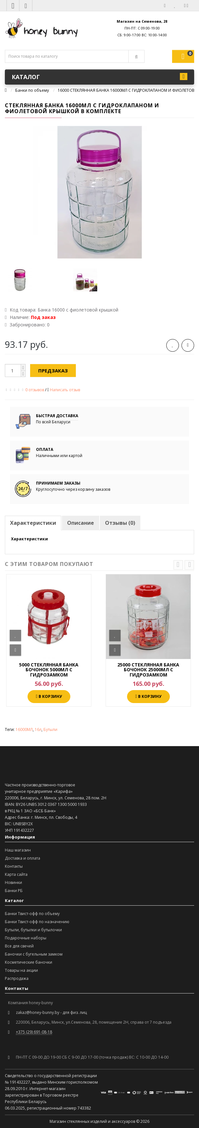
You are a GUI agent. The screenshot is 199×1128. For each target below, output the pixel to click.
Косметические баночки (28, 962)
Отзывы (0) (120, 522)
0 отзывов (34, 390)
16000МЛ (24, 729)
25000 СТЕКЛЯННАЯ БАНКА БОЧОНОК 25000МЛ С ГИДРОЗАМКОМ (148, 670)
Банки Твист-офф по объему (32, 913)
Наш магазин (18, 850)
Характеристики (33, 522)
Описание (80, 522)
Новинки (13, 882)
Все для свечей (19, 946)
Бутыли (50, 729)
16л (38, 729)
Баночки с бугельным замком (34, 954)
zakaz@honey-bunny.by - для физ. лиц (51, 1012)
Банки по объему (32, 90)
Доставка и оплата (22, 858)
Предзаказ (53, 370)
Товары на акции (21, 970)
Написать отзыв (65, 390)
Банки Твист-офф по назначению (37, 921)
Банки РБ (14, 890)
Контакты (14, 866)
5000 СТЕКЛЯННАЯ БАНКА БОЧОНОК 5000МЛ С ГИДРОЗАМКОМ (48, 670)
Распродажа (17, 978)
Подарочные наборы (25, 938)
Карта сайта (16, 874)
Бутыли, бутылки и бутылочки (33, 930)
